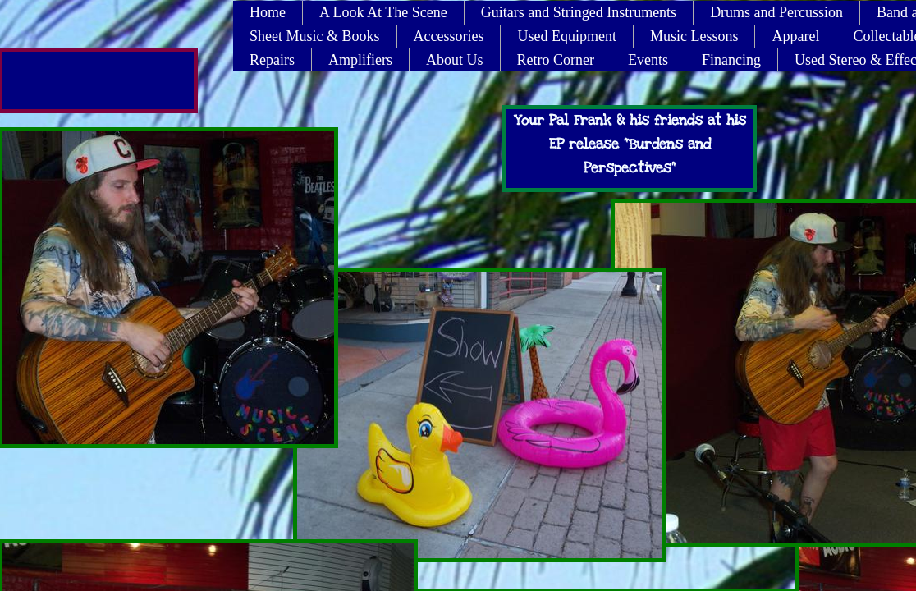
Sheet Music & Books (315, 36)
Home (268, 12)
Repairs (272, 60)
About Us (454, 60)
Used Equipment (566, 36)
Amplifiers (360, 60)
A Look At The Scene (383, 12)
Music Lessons (694, 36)
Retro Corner (555, 60)
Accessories (449, 36)
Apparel (795, 36)
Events (648, 60)
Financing (731, 60)
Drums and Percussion (776, 12)
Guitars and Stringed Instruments (578, 12)
